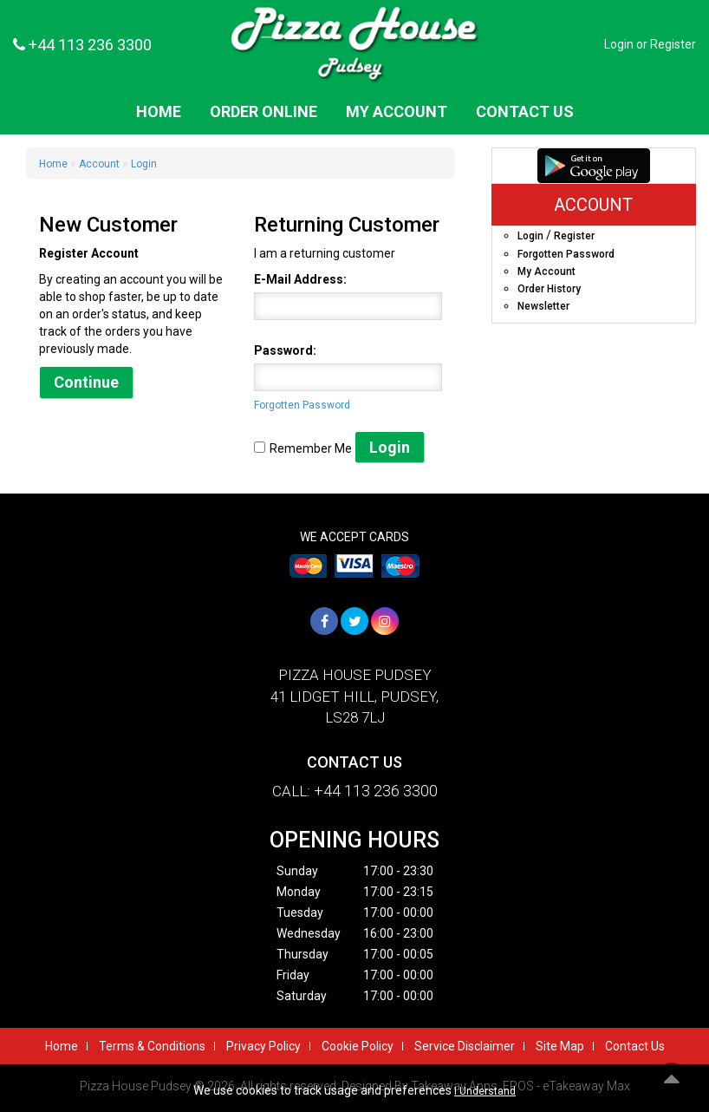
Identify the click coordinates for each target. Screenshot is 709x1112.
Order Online (263, 111)
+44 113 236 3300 (82, 45)
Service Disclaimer (464, 1046)
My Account (396, 111)
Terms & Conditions (152, 1046)
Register (673, 44)
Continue (86, 382)
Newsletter (543, 306)
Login (619, 44)
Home (158, 111)
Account (99, 164)
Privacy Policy (263, 1046)
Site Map (560, 1046)
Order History (549, 289)
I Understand (485, 1091)
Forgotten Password (302, 405)
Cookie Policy (358, 1046)
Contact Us (525, 111)
